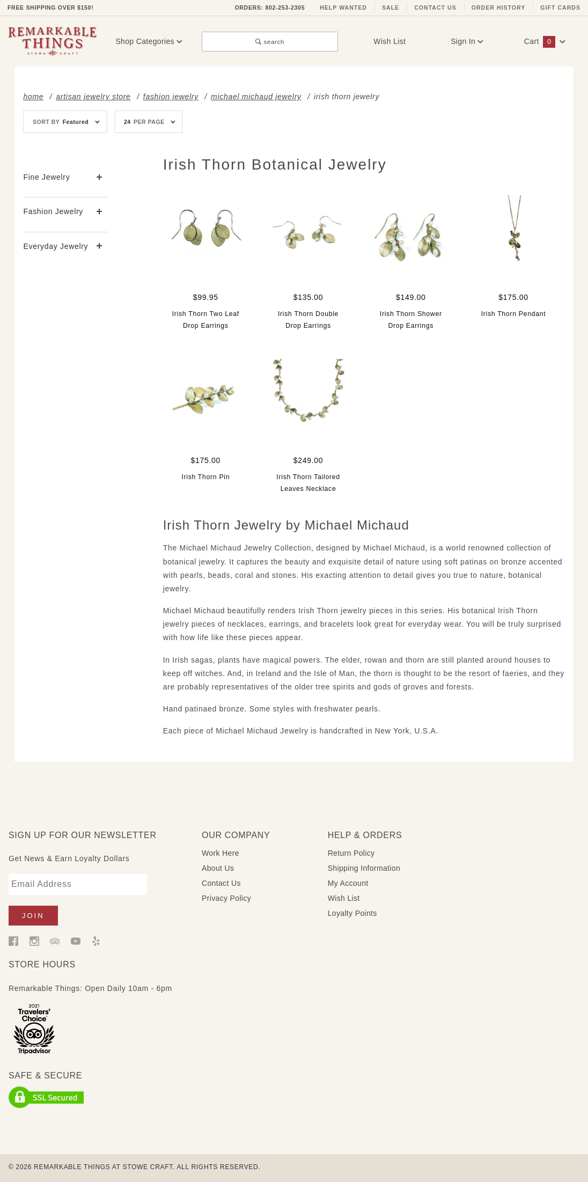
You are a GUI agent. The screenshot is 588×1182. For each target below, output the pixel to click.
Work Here (220, 853)
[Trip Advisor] (55, 940)
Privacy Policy (226, 898)
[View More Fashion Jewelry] (99, 212)
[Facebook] (13, 940)
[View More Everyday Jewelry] (99, 246)
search (269, 41)
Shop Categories (148, 41)
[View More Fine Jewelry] (99, 178)
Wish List (389, 41)
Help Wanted (343, 7)
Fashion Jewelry (53, 211)
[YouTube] (75, 940)
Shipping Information (364, 868)
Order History (499, 7)
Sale (390, 7)
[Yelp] (96, 940)
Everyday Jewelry (55, 246)
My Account (348, 883)
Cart (545, 41)
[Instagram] (34, 940)
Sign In (467, 41)
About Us (218, 868)
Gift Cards (560, 7)
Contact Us (435, 7)
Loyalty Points (352, 913)
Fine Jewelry (46, 177)
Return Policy (351, 853)
